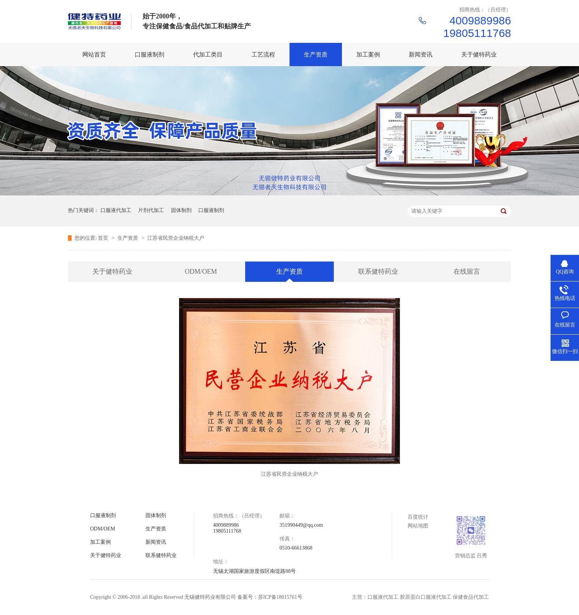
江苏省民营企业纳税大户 (175, 238)
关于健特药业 (112, 271)
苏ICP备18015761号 (280, 597)
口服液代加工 (115, 210)
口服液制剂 (211, 210)
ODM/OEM (201, 271)
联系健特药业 (378, 271)
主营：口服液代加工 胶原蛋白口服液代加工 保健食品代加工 (420, 597)
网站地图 (418, 526)
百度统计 (418, 517)
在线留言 (466, 271)
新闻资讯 (155, 542)
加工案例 (100, 542)
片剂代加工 (151, 210)
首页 (104, 238)
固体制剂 (181, 210)
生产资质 (128, 238)
